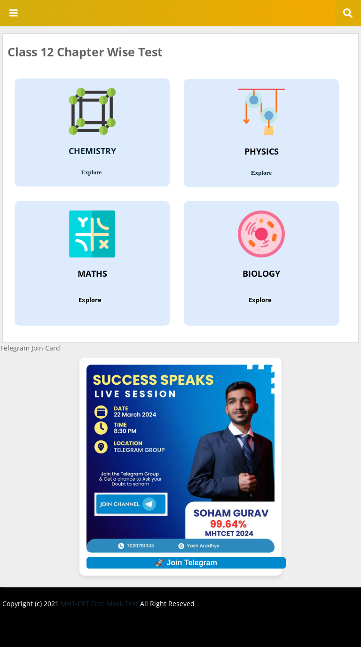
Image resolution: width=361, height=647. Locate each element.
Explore (92, 172)
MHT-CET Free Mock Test (100, 603)
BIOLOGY (261, 274)
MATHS (92, 274)
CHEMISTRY (92, 150)
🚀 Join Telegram (186, 563)
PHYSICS (261, 151)
